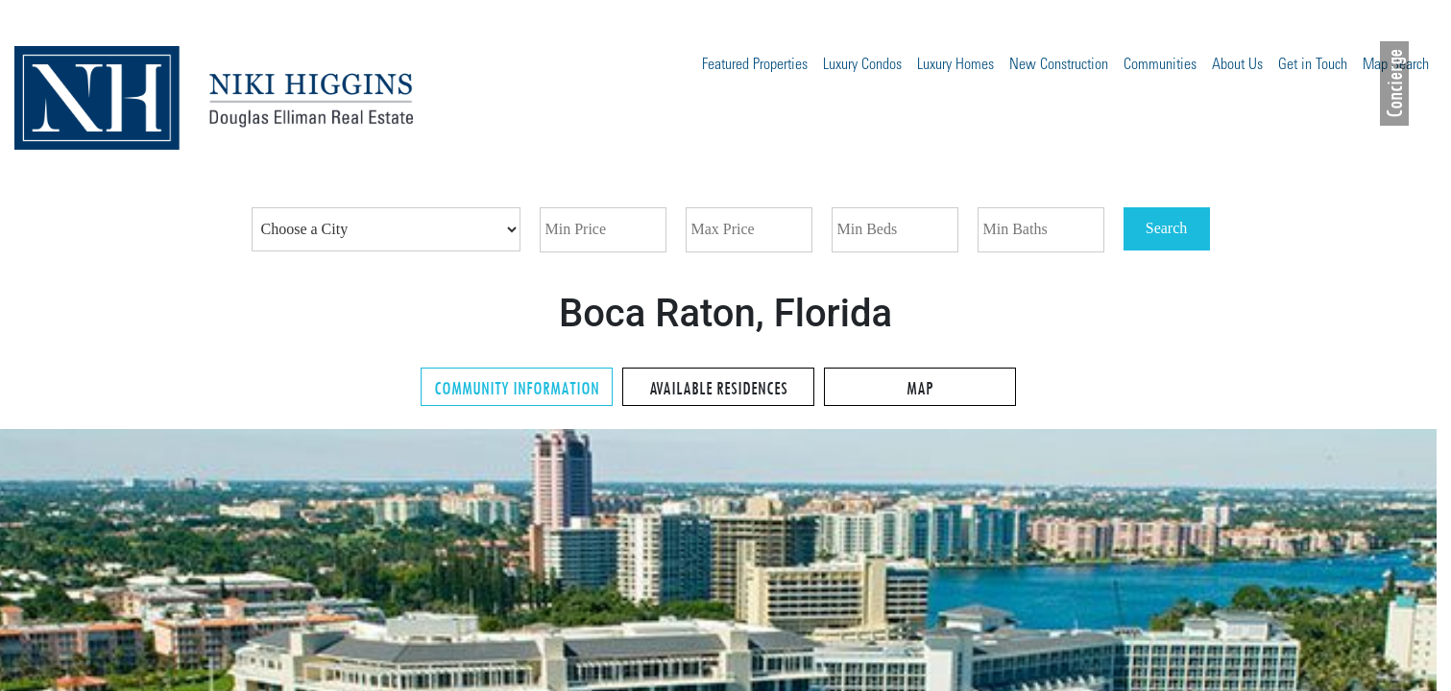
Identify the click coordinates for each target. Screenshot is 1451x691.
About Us (1237, 65)
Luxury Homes (955, 65)
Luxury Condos (862, 65)
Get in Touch (1312, 65)
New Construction (1058, 65)
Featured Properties (755, 65)
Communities (1160, 65)
